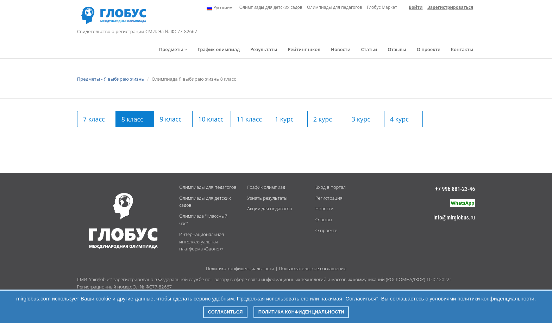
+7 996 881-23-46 (455, 189)
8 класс (132, 119)
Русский (219, 8)
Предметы (173, 49)
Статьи (369, 49)
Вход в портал (330, 187)
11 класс (249, 119)
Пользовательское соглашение (312, 268)
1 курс (284, 119)
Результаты (263, 49)
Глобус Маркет (382, 7)
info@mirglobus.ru (454, 217)
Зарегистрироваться (450, 7)
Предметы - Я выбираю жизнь (110, 79)
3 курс (361, 119)
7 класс (94, 119)
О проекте (428, 49)
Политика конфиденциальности (240, 268)
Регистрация (329, 198)
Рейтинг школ (304, 49)
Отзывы (397, 49)
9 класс (171, 119)
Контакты (462, 49)
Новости (340, 49)
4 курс (399, 119)
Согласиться (225, 312)
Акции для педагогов (269, 208)
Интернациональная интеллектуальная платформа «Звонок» (201, 241)
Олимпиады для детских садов (270, 7)
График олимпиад (218, 49)
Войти (415, 7)
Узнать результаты (267, 198)
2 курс (322, 119)
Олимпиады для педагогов (334, 7)
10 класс (211, 119)
